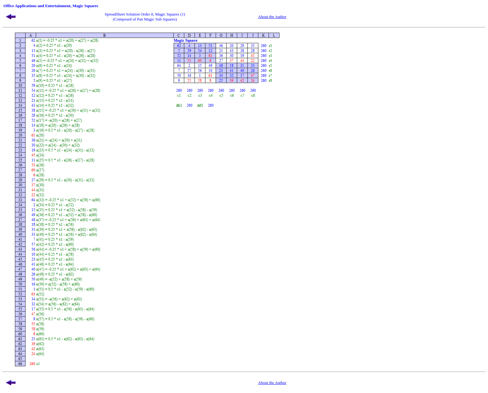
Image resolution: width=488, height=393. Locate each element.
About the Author (272, 16)
